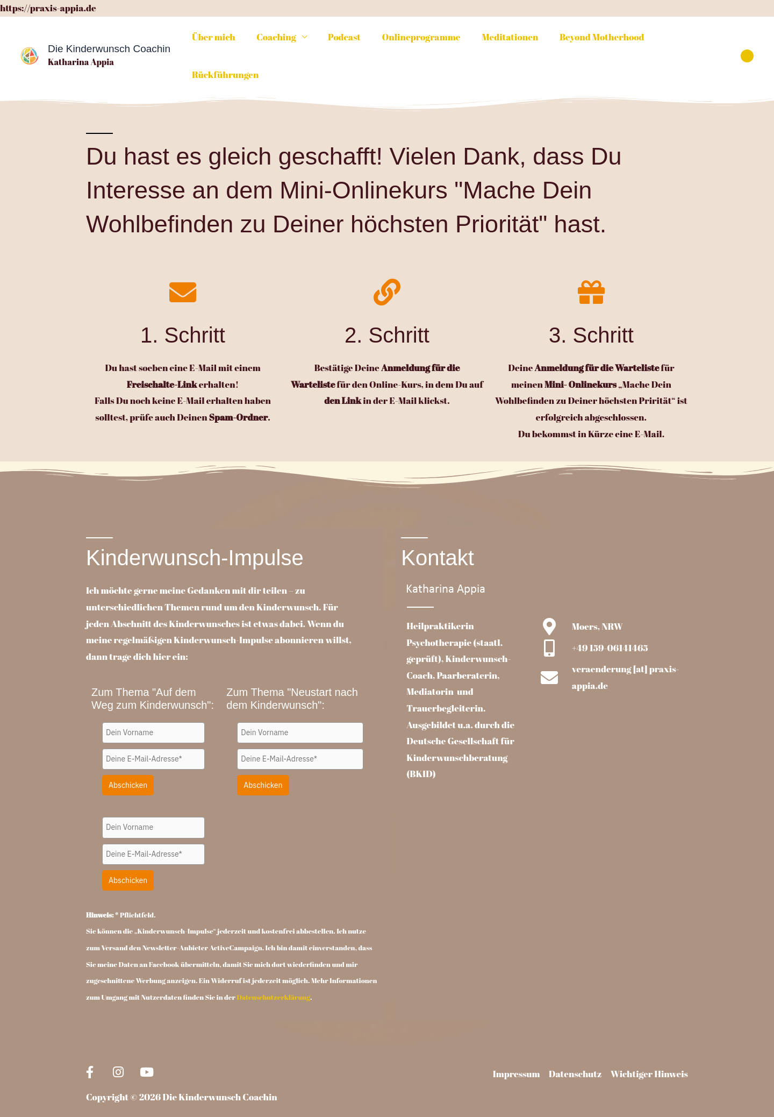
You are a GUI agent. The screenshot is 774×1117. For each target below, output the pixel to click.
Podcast (344, 39)
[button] (747, 39)
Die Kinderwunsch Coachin (109, 33)
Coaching (279, 39)
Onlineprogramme (418, 39)
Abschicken (128, 753)
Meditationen (504, 39)
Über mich (219, 39)
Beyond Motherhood (593, 39)
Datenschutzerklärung (273, 965)
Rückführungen (687, 39)
